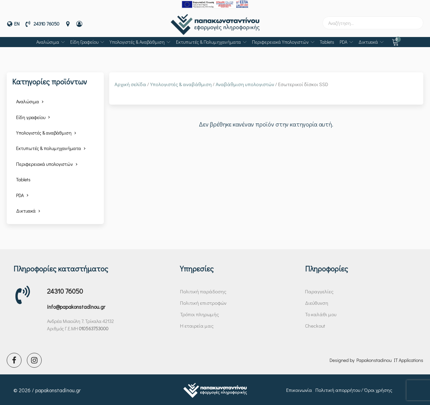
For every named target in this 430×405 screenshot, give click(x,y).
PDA (346, 41)
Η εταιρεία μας (197, 324)
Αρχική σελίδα (130, 83)
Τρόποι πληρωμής (199, 313)
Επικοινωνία (299, 389)
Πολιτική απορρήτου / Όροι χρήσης (353, 389)
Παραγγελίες (319, 290)
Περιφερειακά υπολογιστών (283, 41)
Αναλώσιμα (50, 41)
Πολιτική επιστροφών (203, 301)
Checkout (315, 324)
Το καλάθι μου (320, 313)
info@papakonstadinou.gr (76, 305)
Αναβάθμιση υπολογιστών (245, 83)
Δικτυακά (371, 41)
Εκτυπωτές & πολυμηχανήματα (211, 41)
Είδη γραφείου (87, 41)
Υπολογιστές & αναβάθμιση (140, 41)
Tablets (327, 41)
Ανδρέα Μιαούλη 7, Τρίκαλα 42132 (80, 320)
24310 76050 (65, 290)
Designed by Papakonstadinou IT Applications (376, 359)
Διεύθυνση (316, 301)
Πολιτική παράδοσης (203, 290)
